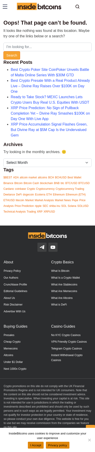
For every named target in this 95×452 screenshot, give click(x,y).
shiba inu (54, 206)
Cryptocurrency (45, 188)
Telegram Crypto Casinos (66, 348)
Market (29, 200)
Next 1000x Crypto (15, 368)
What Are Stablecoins (64, 284)
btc (62, 183)
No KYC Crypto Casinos (66, 335)
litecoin (20, 200)
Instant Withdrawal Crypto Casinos (66, 358)
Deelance (9, 194)
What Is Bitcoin (60, 270)
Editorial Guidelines (15, 291)
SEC (45, 206)
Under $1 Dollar (13, 362)
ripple (38, 206)
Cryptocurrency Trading (70, 188)
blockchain (46, 183)
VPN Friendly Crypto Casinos (69, 341)
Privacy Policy (12, 270)
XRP (40, 211)
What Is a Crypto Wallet (65, 277)
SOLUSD (82, 206)
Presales (9, 335)
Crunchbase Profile (15, 284)
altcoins (42, 177)
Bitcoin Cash (31, 183)
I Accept (35, 445)
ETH (49, 194)
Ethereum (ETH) (76, 194)
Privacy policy (57, 445)
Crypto (31, 188)
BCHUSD (61, 177)
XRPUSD (49, 211)
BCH (51, 177)
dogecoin (28, 194)
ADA (16, 177)
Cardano (8, 188)
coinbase (20, 188)
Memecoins (11, 348)
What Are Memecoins (64, 291)
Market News (63, 200)
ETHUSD (9, 200)
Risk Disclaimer (13, 304)
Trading (31, 211)
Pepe (75, 200)
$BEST (7, 177)
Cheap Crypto (12, 341)
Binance (8, 183)
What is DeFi (59, 304)
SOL (64, 206)
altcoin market (28, 177)
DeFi (19, 194)
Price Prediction (24, 206)
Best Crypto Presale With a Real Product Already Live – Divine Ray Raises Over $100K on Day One (50, 86)
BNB (57, 183)
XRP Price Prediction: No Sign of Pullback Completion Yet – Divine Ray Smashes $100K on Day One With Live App (50, 113)
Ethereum (59, 194)
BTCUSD (84, 183)
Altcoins (8, 355)
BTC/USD (71, 183)
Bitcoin (18, 183)
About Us (9, 298)
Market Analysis (44, 200)
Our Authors (11, 277)
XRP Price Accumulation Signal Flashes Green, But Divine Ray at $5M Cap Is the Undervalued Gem (49, 129)
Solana (72, 206)
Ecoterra (40, 194)
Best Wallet (74, 177)
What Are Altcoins (62, 298)
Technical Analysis (14, 211)
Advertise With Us (14, 311)
